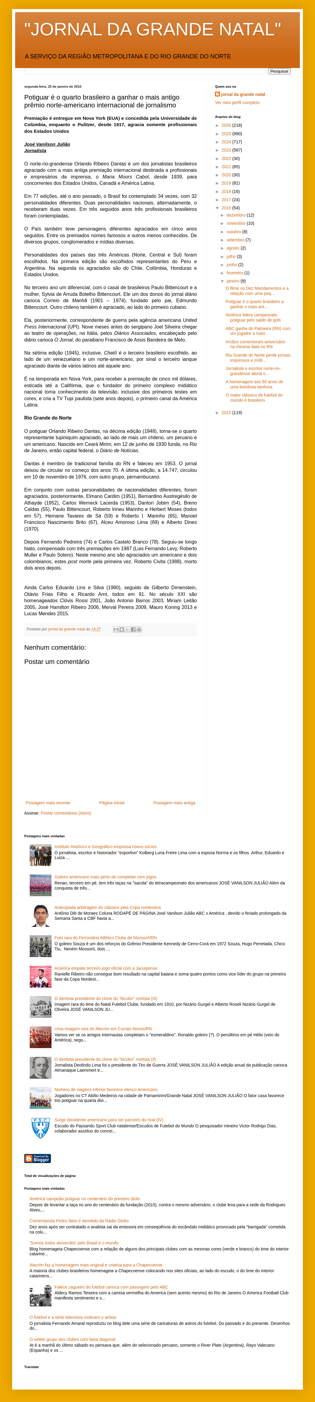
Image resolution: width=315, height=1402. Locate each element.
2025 (227, 133)
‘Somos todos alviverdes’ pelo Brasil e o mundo (74, 1242)
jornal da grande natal (243, 94)
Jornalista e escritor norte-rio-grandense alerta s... (253, 371)
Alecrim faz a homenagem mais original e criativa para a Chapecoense (96, 1265)
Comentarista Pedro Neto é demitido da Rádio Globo (79, 1220)
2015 (227, 412)
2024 (227, 141)
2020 (227, 174)
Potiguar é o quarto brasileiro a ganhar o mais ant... (255, 304)
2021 (227, 166)
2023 (227, 150)
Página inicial (111, 802)
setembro (236, 239)
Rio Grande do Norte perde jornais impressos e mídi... (258, 358)
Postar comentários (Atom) (66, 813)
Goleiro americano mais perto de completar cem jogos (105, 876)
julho (232, 256)
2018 (227, 191)
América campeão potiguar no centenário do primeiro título (85, 1198)
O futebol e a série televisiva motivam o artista (73, 1317)
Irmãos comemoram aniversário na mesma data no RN (255, 344)
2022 (227, 158)
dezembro (237, 215)
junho (232, 264)
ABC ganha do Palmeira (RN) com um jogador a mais (258, 331)
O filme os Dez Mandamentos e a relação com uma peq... (257, 291)
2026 (227, 125)
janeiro (233, 281)
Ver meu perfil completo (237, 102)
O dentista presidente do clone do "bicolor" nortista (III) (106, 998)
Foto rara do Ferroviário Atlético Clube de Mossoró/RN (106, 937)
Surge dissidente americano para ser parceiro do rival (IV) (109, 1119)
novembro (237, 223)
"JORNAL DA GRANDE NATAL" (152, 29)
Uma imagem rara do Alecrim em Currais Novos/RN (103, 1028)
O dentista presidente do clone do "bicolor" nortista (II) (105, 1059)
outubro (234, 231)
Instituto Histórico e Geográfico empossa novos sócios (106, 846)
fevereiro (235, 272)
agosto (233, 248)
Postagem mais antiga (174, 802)
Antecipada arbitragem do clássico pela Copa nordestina (108, 907)
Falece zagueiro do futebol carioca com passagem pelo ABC (111, 1287)
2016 (227, 207)
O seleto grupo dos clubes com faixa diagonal (72, 1339)
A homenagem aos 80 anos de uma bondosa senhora (254, 384)
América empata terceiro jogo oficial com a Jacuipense (106, 968)
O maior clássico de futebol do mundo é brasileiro (254, 398)
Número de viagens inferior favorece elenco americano (106, 1089)
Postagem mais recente (48, 802)
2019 (227, 183)
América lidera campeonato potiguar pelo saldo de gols (253, 317)
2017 (227, 199)
